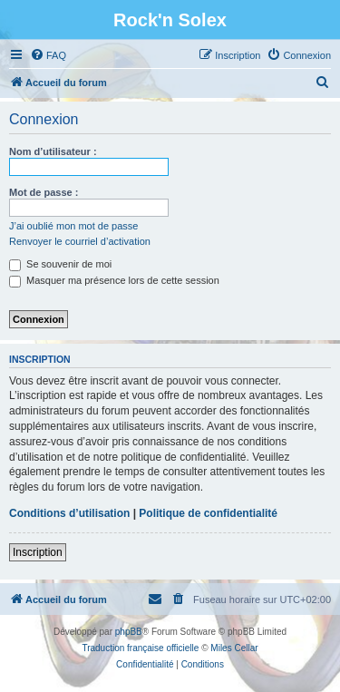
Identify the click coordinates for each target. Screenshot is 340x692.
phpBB (128, 632)
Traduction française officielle (140, 648)
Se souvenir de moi (60, 263)
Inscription (38, 552)
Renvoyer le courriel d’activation (80, 241)
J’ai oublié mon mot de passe (73, 225)
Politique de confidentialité (208, 513)
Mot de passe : (43, 192)
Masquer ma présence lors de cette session (114, 280)
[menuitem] (48, 55)
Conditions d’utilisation (69, 513)
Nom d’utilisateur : (53, 151)
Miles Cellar (233, 648)
